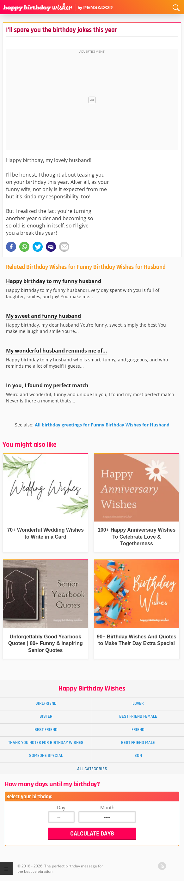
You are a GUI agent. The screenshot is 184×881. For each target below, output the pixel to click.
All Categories (92, 769)
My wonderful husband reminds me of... (56, 350)
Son (138, 755)
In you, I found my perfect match (47, 385)
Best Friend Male (138, 742)
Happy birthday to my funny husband (53, 281)
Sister (46, 716)
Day (61, 807)
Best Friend (46, 730)
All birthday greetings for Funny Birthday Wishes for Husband (102, 425)
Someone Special (46, 755)
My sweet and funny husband (43, 315)
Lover (138, 703)
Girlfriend (46, 703)
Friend (138, 730)
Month (107, 807)
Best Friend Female (138, 716)
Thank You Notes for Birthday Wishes (45, 742)
